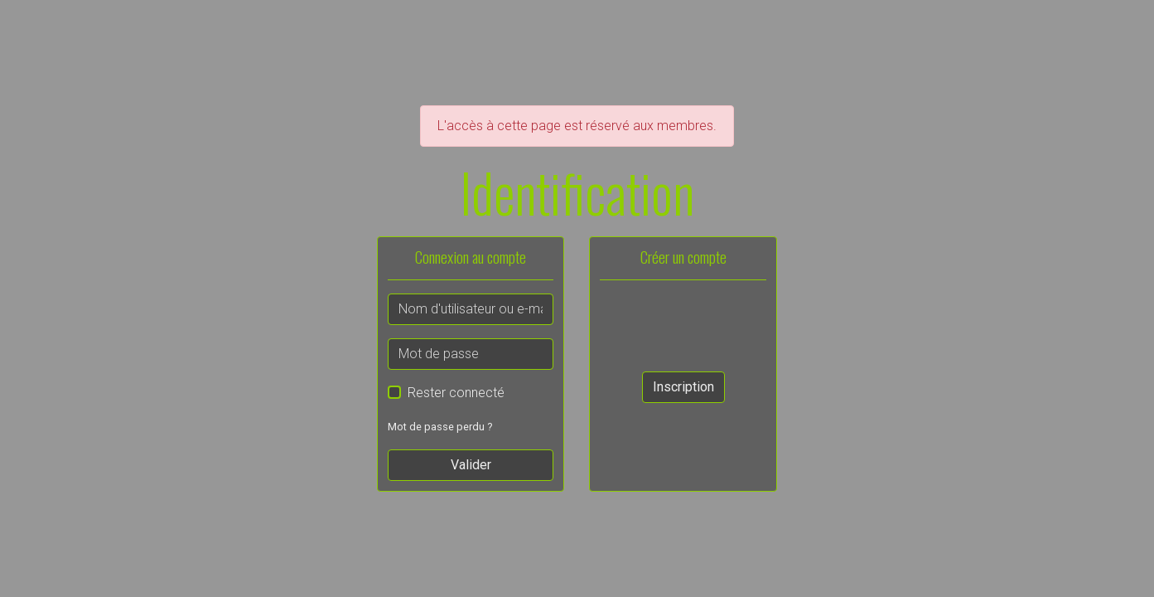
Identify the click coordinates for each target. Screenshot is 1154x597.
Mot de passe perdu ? (440, 426)
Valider (471, 465)
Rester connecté (456, 392)
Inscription (683, 387)
